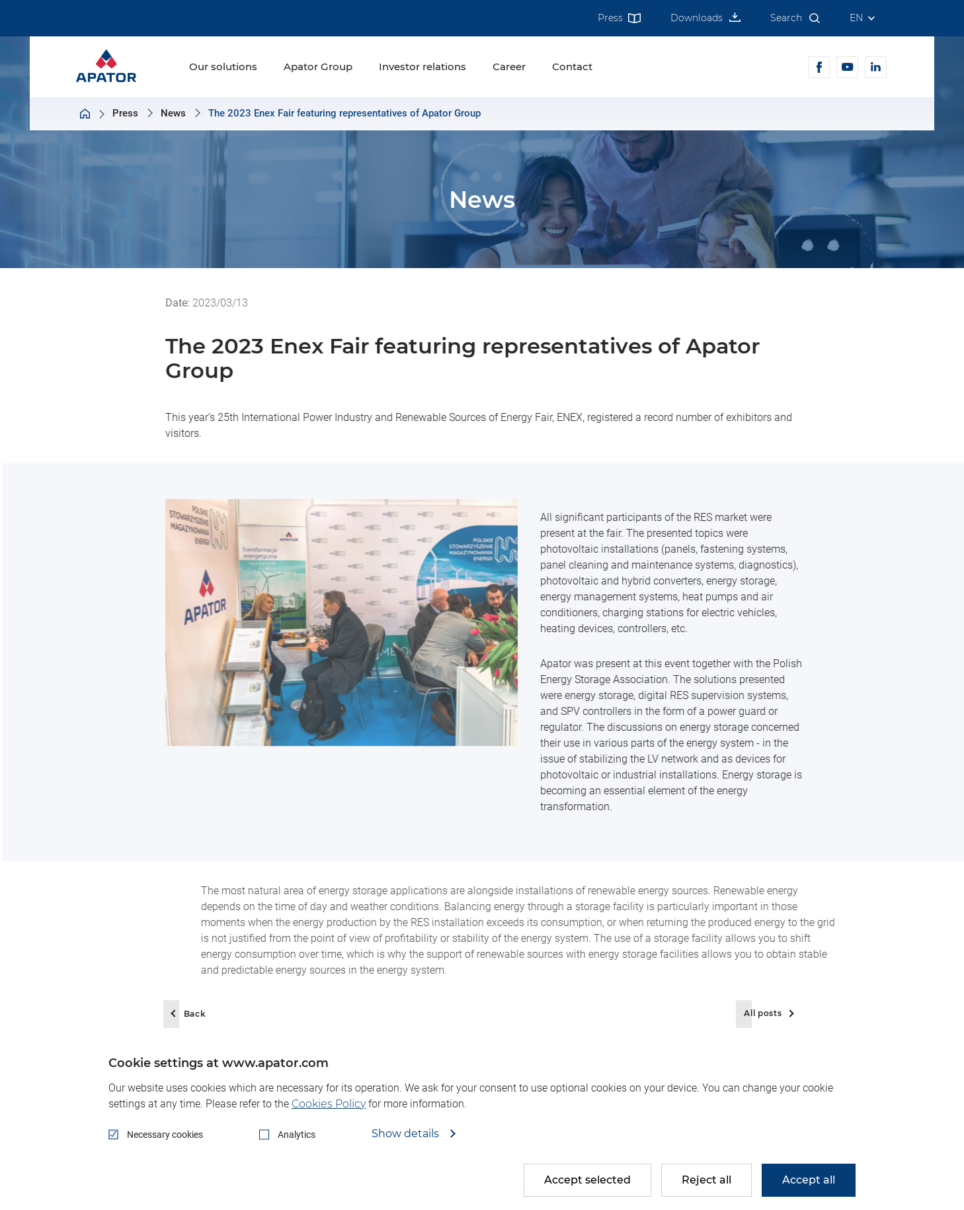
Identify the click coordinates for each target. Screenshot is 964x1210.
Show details (407, 1134)
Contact (572, 66)
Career (509, 66)
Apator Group (318, 66)
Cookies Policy (329, 1103)
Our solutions (223, 66)
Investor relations (422, 66)
